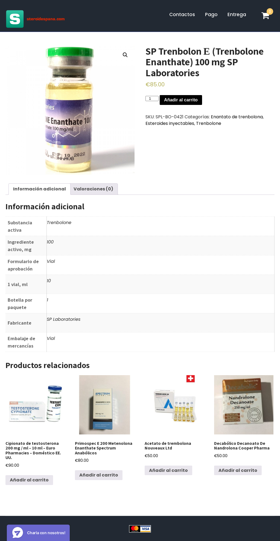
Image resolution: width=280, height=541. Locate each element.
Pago (211, 14)
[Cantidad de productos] (152, 98)
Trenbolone (208, 123)
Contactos (182, 14)
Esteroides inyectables (169, 123)
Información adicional (39, 189)
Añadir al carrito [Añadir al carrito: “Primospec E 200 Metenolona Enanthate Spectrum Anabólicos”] (98, 475)
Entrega (237, 14)
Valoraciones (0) (93, 189)
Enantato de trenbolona (237, 117)
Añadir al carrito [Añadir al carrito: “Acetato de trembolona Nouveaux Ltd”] (168, 470)
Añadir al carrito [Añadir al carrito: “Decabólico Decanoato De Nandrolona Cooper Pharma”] (237, 470)
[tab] (39, 189)
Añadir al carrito (181, 100)
